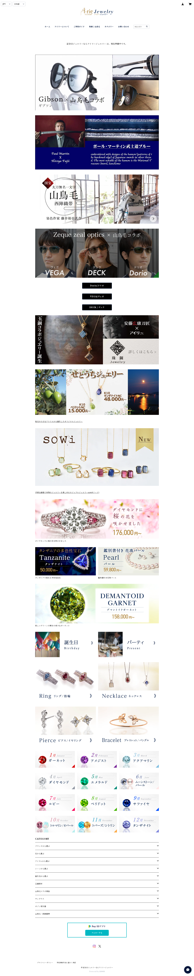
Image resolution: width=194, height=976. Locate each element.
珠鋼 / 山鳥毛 (94, 27)
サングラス (39, 899)
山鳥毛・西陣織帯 (42, 914)
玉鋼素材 (38, 884)
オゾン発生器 (40, 906)
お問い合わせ (123, 27)
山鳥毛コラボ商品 (42, 891)
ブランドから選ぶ (42, 846)
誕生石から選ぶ (41, 876)
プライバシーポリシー (45, 963)
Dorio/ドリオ (97, 285)
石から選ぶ (39, 854)
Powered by (97, 971)
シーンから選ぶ (41, 869)
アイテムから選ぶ (42, 861)
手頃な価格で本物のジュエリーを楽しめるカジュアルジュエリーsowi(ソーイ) (67, 492)
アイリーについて (62, 27)
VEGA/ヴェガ (97, 296)
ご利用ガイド (79, 27)
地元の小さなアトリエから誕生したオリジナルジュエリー (59, 421)
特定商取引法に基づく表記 (66, 963)
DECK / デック (97, 307)
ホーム (47, 27)
